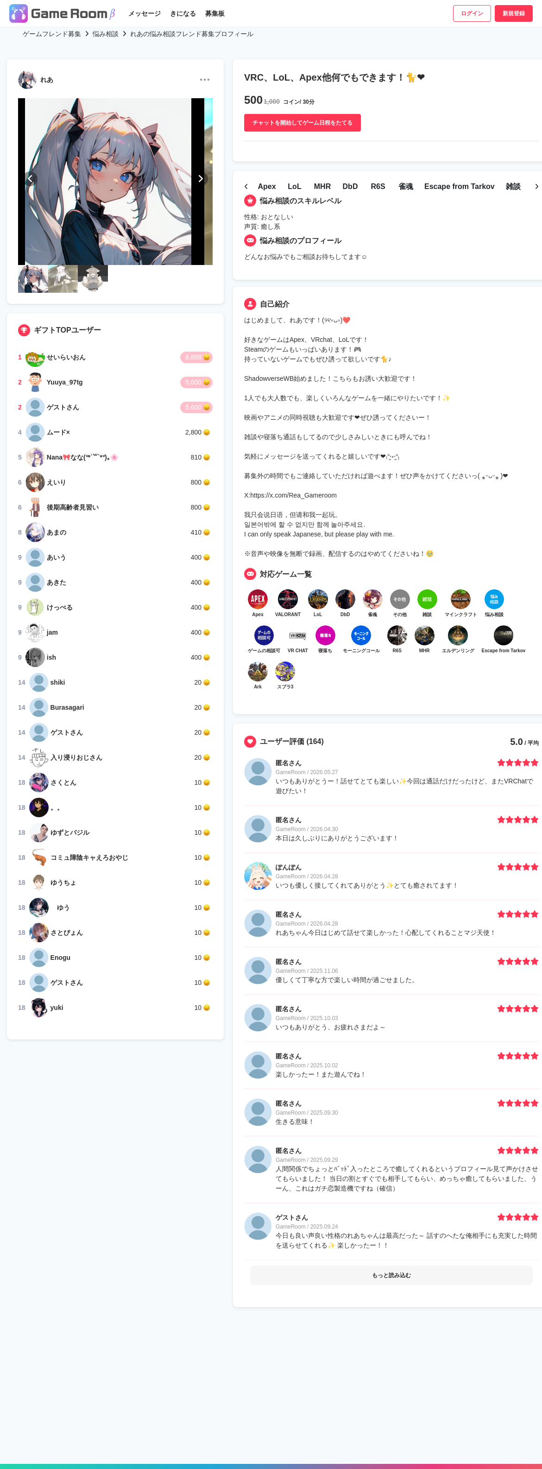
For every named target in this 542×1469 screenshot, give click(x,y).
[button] (30, 178)
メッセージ (144, 13)
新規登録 (514, 13)
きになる (183, 13)
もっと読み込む (391, 1299)
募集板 (215, 13)
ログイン (472, 13)
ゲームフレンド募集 (52, 34)
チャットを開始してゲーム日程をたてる (302, 123)
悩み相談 (106, 34)
